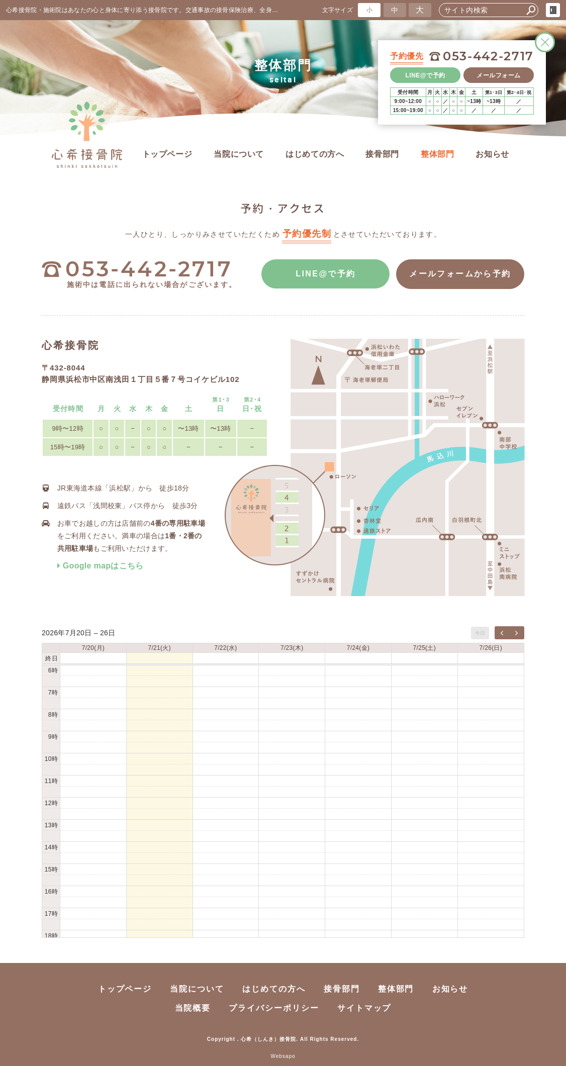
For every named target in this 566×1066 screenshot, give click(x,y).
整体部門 (437, 154)
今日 (480, 633)
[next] (516, 632)
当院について (239, 154)
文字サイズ (337, 10)
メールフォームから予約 (460, 274)
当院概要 (193, 1008)
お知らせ (492, 154)
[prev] (502, 632)
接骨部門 (382, 154)
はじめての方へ (315, 154)
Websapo (282, 1056)
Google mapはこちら (100, 565)
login (553, 10)
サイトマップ (364, 1008)
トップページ (167, 154)
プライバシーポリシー (274, 1008)
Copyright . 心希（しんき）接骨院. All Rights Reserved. (283, 1039)
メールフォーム (499, 75)
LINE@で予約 (425, 75)
